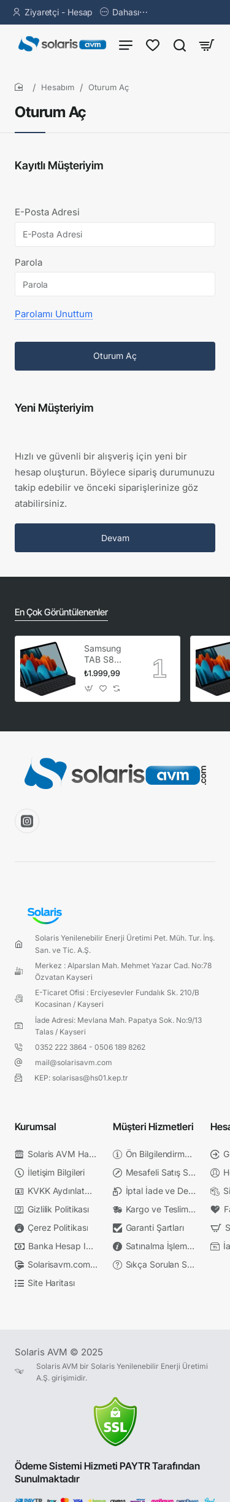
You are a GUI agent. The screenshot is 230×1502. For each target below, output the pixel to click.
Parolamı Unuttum (54, 314)
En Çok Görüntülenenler (61, 612)
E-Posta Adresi (47, 212)
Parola (28, 262)
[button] (89, 688)
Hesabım (57, 87)
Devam (115, 538)
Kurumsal (35, 1126)
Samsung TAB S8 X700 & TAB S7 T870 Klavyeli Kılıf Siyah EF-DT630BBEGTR (110, 654)
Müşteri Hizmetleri (153, 1126)
